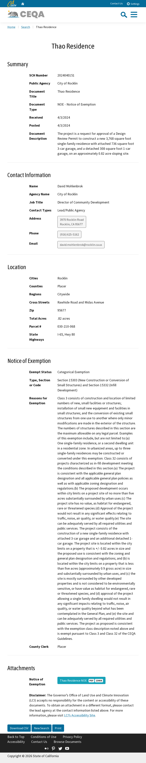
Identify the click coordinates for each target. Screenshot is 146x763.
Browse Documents (67, 742)
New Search (41, 728)
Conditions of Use (43, 737)
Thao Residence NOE (81, 680)
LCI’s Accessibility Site (79, 715)
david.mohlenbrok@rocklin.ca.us (81, 245)
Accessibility (16, 742)
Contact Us (116, 3)
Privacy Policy (72, 737)
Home (11, 27)
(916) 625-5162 (69, 234)
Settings (133, 4)
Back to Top (15, 737)
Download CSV (19, 728)
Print (58, 728)
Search (25, 27)
